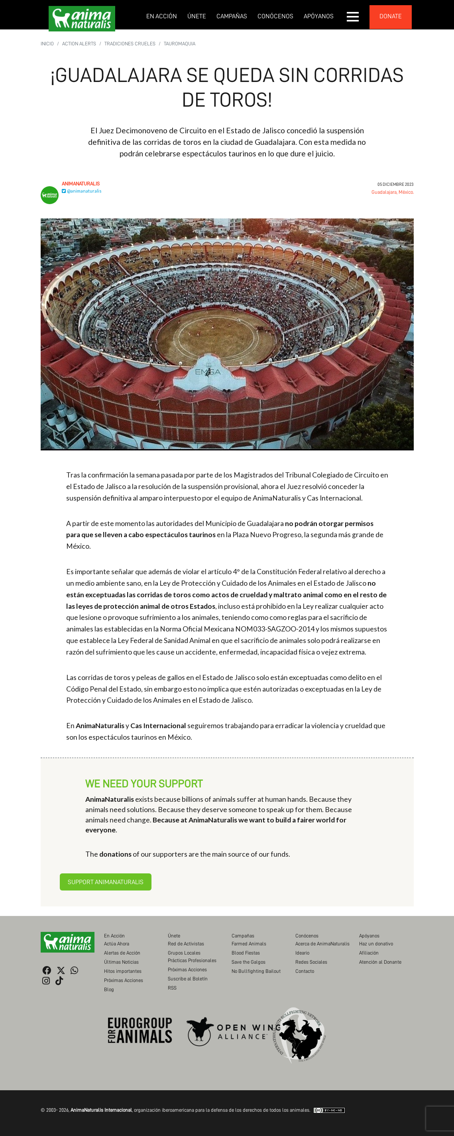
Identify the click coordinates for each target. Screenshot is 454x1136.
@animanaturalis (82, 190)
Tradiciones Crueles (129, 43)
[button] (353, 16)
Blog (109, 989)
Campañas (231, 16)
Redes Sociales (311, 962)
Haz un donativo (376, 943)
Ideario (302, 952)
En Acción (161, 16)
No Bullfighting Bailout (256, 971)
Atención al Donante (380, 962)
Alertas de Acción (122, 952)
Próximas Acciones (123, 980)
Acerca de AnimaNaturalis (322, 943)
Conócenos (275, 16)
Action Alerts (79, 43)
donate (390, 16)
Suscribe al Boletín (188, 978)
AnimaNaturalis (81, 183)
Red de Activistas (186, 943)
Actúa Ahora (116, 943)
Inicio (47, 43)
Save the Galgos (248, 962)
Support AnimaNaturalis (105, 882)
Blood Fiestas (246, 952)
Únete (196, 16)
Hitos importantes (123, 971)
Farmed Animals (249, 943)
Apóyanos (319, 16)
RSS (172, 987)
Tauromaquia (179, 43)
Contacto (304, 971)
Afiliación (369, 952)
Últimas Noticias (121, 962)
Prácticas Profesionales (192, 960)
